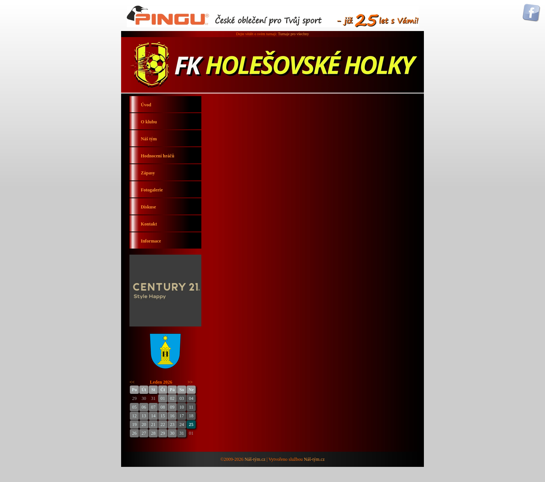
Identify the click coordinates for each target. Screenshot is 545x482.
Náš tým (149, 138)
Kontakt (149, 224)
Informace (151, 241)
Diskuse (148, 207)
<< (132, 382)
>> (190, 382)
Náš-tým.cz (254, 459)
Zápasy (148, 173)
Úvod (146, 104)
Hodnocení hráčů (157, 156)
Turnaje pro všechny (293, 34)
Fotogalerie (152, 190)
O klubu (149, 121)
